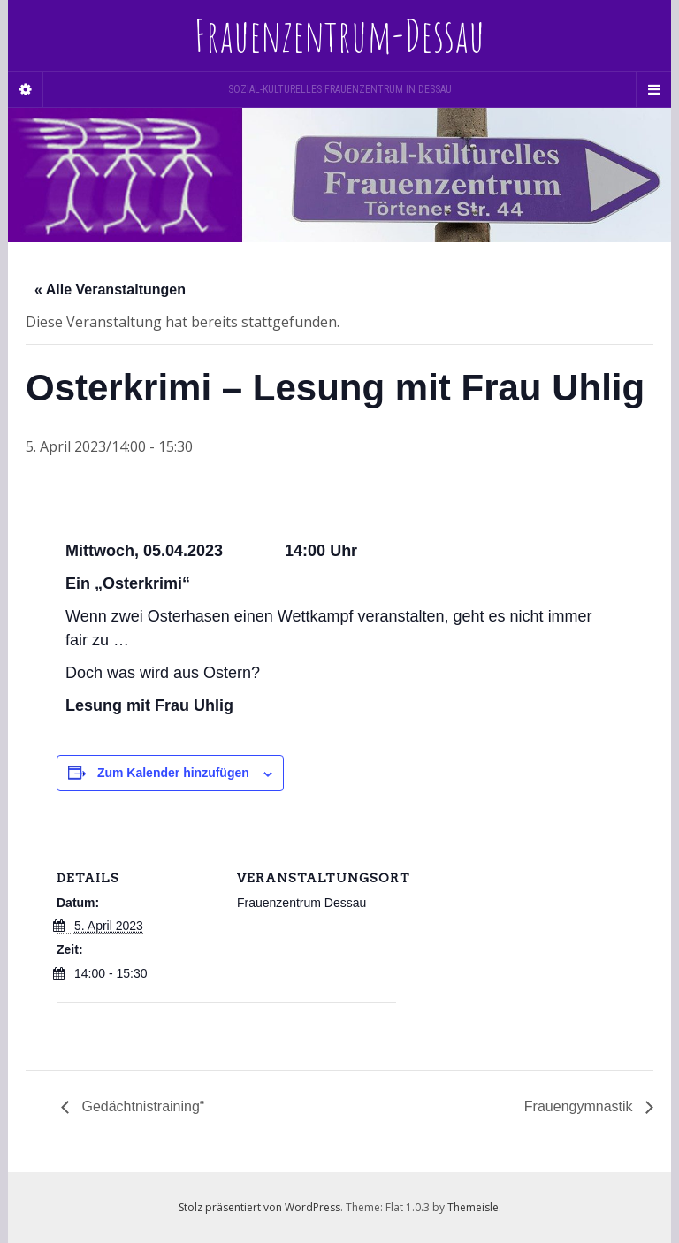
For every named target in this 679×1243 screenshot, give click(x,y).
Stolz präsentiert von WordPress (259, 1207)
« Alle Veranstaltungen (110, 289)
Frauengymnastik (580, 1106)
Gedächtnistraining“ (141, 1106)
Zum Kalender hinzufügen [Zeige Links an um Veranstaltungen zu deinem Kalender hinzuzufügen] (173, 773)
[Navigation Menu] (653, 89)
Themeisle (473, 1207)
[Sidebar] (25, 89)
